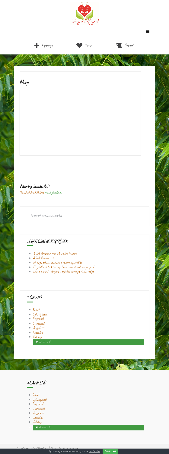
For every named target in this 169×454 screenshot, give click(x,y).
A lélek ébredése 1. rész (44, 258)
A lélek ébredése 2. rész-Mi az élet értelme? (55, 254)
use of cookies (94, 451)
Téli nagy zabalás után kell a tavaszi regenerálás (57, 263)
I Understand (110, 451)
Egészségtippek (40, 314)
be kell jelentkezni (53, 193)
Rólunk (36, 310)
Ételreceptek (39, 323)
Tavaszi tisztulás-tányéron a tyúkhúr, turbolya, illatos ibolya (63, 272)
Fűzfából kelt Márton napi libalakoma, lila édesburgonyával (63, 267)
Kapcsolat (38, 332)
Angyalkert (38, 328)
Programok (38, 319)
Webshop (37, 337)
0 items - (45, 342)
